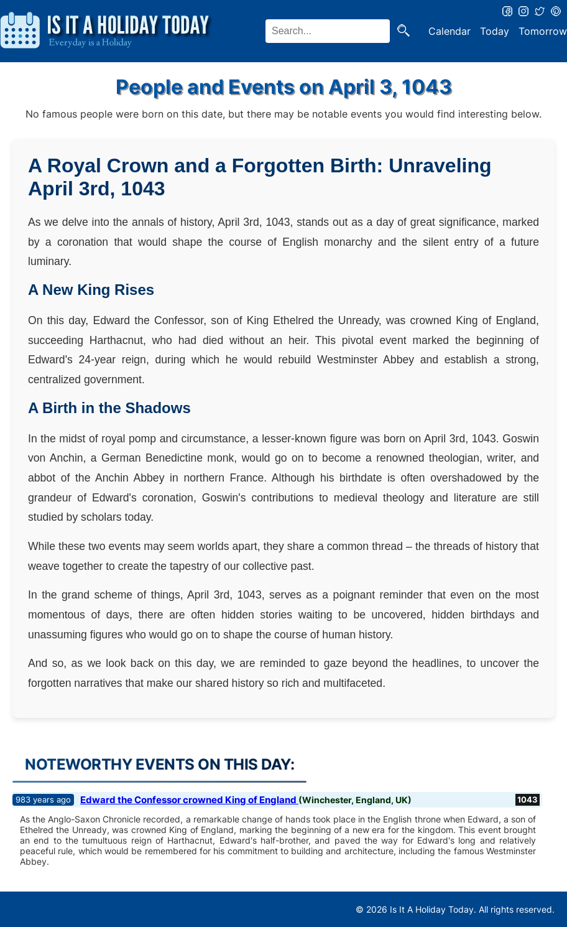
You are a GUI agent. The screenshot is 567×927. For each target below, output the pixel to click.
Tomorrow (543, 31)
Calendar (449, 31)
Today (494, 31)
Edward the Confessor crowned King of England (189, 800)
